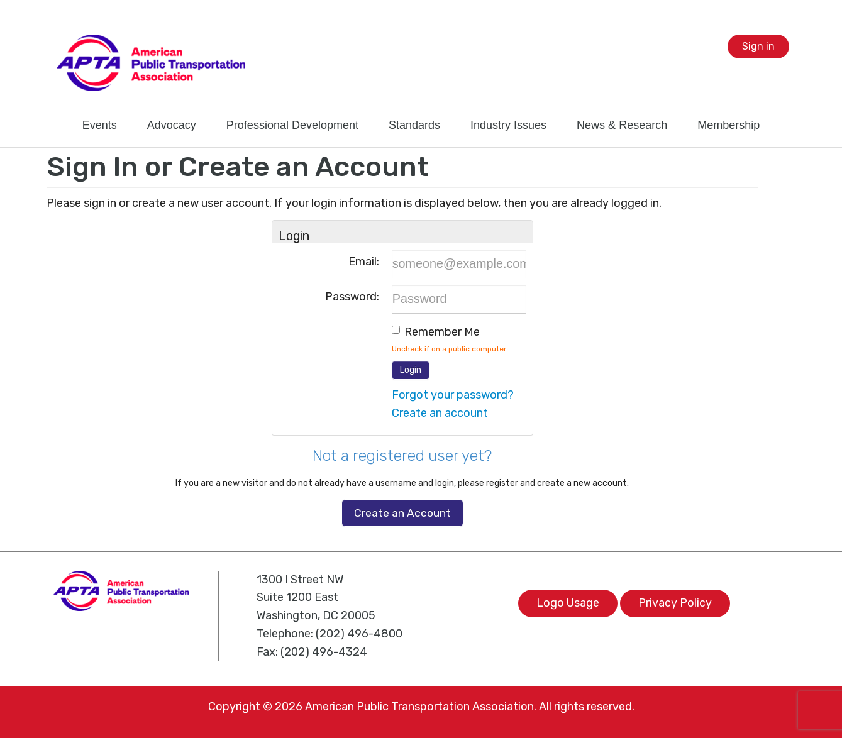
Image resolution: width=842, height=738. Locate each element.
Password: (352, 297)
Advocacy (171, 125)
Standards (414, 125)
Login (410, 370)
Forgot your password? (453, 395)
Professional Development (292, 125)
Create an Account (402, 513)
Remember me (442, 332)
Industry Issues (508, 125)
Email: (363, 261)
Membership (728, 125)
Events (99, 125)
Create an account (440, 413)
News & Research (622, 125)
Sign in (758, 46)
